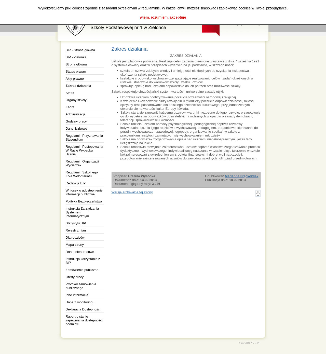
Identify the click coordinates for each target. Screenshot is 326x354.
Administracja (76, 114)
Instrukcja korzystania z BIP (83, 261)
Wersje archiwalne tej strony (132, 192)
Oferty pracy (75, 277)
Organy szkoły (76, 100)
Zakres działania (78, 86)
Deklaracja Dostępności (83, 309)
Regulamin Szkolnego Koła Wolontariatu (82, 174)
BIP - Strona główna (80, 50)
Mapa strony (75, 245)
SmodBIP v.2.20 (249, 343)
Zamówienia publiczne (82, 270)
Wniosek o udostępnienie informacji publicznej (84, 192)
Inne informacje (77, 295)
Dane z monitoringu (80, 302)
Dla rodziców (75, 237)
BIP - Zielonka (76, 57)
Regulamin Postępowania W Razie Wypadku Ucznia (84, 150)
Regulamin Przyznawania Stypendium (84, 137)
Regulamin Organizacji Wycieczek (82, 163)
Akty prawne (75, 78)
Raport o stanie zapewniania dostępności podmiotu (84, 320)
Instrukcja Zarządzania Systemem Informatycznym (82, 212)
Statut (70, 93)
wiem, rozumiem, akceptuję (163, 17)
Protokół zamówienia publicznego (81, 286)
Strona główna (76, 64)
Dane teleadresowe (80, 252)
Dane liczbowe (76, 128)
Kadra (70, 107)
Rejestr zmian (76, 230)
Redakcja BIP (76, 183)
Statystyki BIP (76, 223)
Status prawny (76, 71)
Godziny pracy (76, 121)
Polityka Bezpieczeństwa (84, 201)
